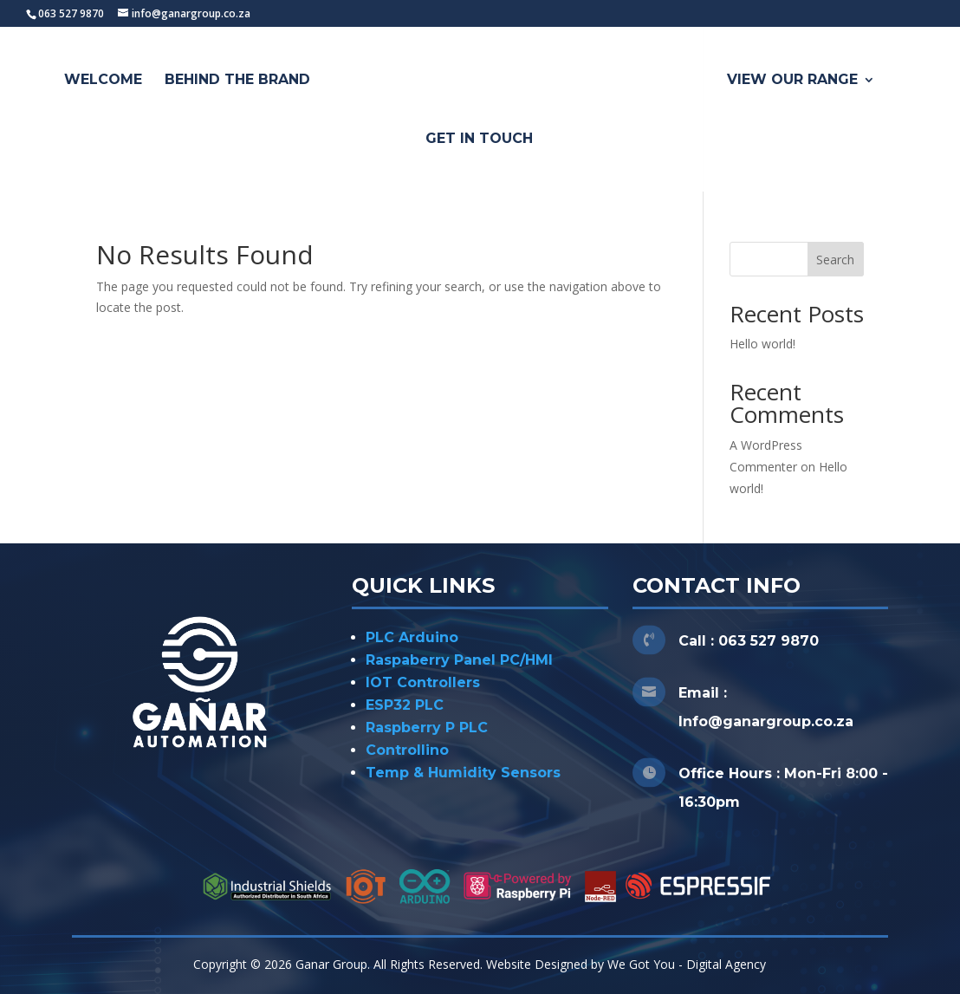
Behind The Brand (237, 81)
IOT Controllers (423, 682)
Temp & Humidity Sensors (463, 772)
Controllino (407, 750)
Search (835, 259)
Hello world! (762, 343)
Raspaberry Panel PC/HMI (459, 660)
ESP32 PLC (405, 705)
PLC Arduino (412, 637)
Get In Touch (479, 139)
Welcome (103, 81)
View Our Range (792, 81)
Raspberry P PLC (427, 727)
